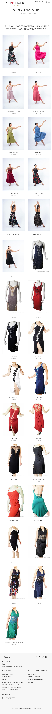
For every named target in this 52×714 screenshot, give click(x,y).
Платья (4, 679)
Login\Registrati (39, 1)
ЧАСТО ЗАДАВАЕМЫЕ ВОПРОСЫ (36, 679)
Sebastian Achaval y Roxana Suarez (12, 682)
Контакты (30, 682)
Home (17, 13)
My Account (31, 681)
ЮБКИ (3, 681)
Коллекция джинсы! (8, 674)
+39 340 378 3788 (7, 698)
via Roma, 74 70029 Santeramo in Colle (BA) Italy (10, 663)
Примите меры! (32, 674)
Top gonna (5, 677)
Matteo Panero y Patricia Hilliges (11, 690)
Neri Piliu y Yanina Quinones (10, 689)
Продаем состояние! (34, 677)
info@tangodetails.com (8, 697)
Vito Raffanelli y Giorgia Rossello (12, 687)
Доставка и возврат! (34, 676)
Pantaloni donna (7, 676)
